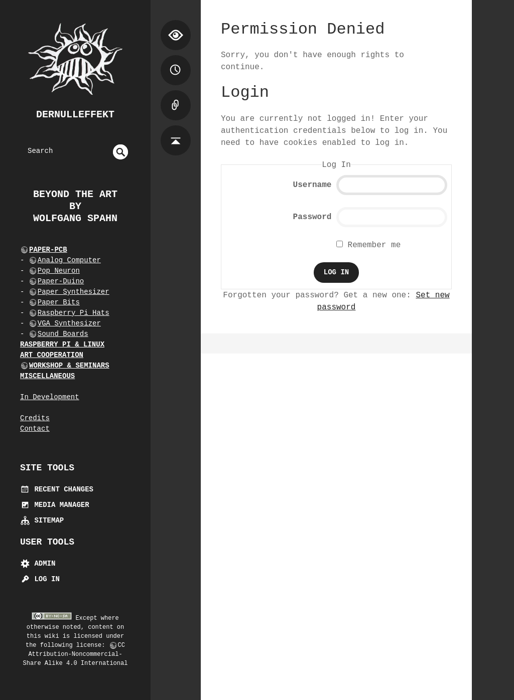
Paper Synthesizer (73, 292)
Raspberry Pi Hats (73, 313)
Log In (40, 579)
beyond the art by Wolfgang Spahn (75, 206)
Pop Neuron (59, 271)
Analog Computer (69, 260)
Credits (35, 418)
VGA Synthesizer (69, 323)
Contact (35, 429)
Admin (37, 564)
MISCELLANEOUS (47, 376)
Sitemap (42, 520)
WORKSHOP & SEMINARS (69, 366)
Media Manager (54, 505)
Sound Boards (63, 334)
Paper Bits (59, 302)
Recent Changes (56, 489)
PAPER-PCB (48, 250)
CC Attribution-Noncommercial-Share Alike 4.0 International (75, 654)
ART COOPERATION (51, 355)
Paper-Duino (61, 281)
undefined (120, 151)
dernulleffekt (75, 114)
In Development (49, 397)
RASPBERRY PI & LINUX (62, 344)
